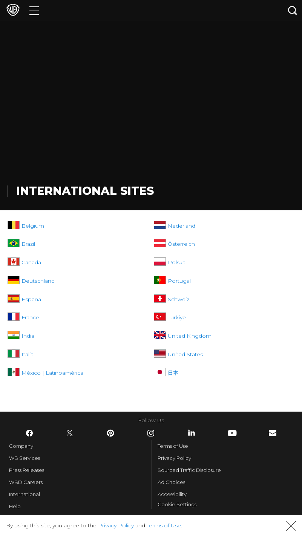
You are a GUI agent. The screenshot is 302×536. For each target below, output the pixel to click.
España (31, 299)
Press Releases (26, 470)
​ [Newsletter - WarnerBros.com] (272, 432)
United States (185, 354)
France (30, 317)
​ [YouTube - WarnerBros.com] (232, 433)
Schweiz (178, 299)
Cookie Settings (177, 504)
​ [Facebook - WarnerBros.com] (29, 433)
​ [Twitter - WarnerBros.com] (69, 433)
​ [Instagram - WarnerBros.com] (150, 433)
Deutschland (38, 280)
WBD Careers (26, 482)
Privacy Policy (174, 458)
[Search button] (292, 10)
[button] (291, 526)
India (27, 335)
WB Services (24, 458)
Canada (31, 262)
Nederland (181, 225)
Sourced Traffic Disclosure (189, 470)
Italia (27, 354)
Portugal (179, 280)
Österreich (181, 243)
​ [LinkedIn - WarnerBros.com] (191, 432)
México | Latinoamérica (52, 372)
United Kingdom (190, 335)
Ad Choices (171, 482)
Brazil (28, 243)
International (24, 494)
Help (15, 506)
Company (21, 446)
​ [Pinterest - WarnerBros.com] (110, 433)
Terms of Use (173, 446)
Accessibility (172, 494)
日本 (173, 372)
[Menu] (34, 10)
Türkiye (177, 317)
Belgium (32, 225)
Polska (176, 262)
